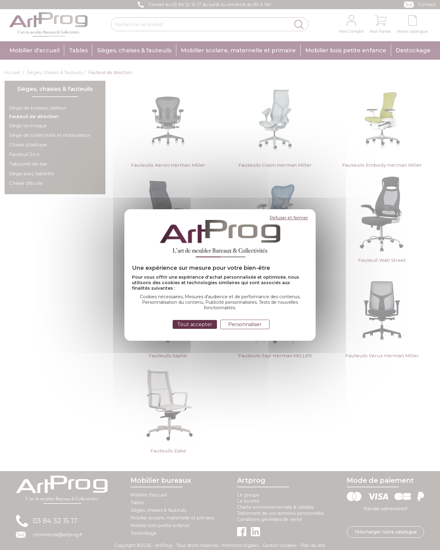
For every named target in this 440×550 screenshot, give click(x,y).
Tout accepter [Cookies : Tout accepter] (194, 324)
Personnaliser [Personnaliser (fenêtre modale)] (245, 324)
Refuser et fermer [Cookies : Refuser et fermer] (289, 218)
